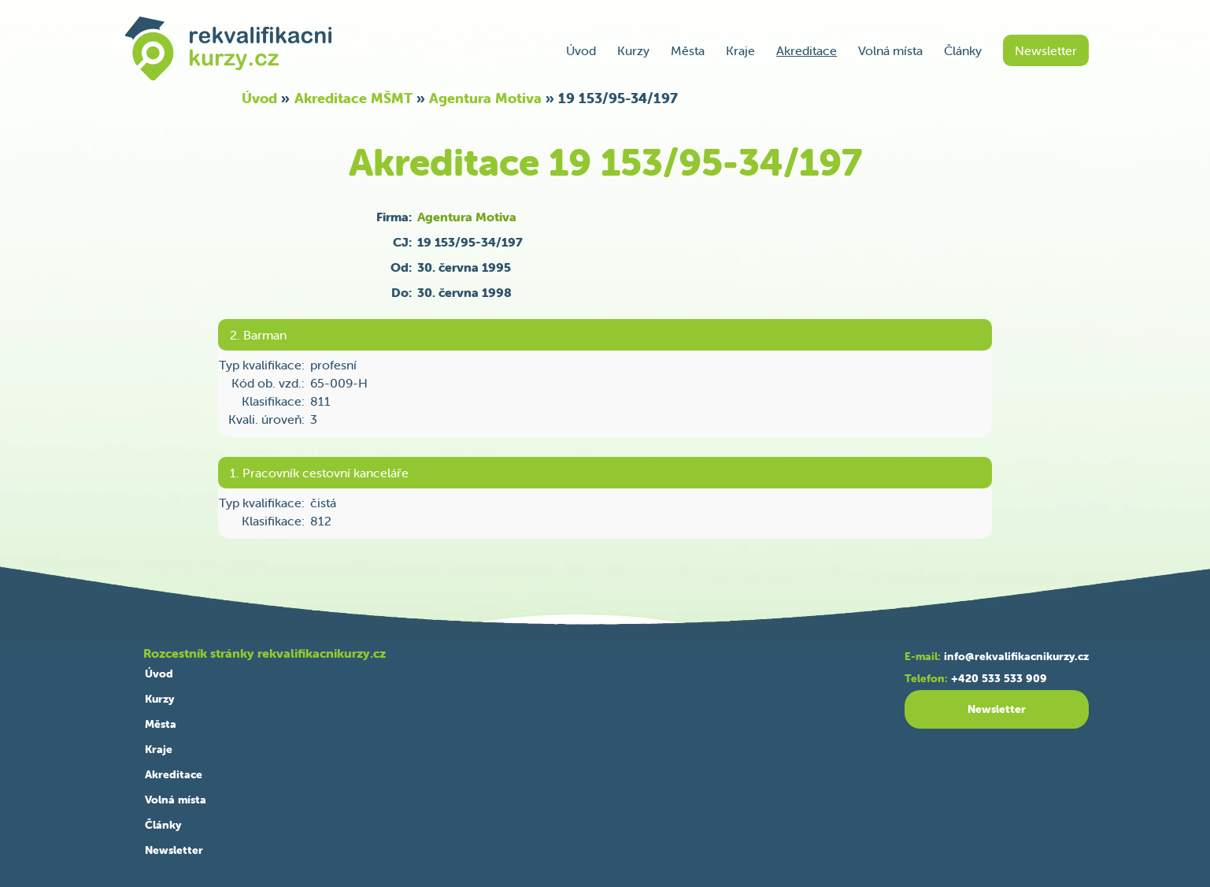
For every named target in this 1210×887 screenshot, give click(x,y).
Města (688, 50)
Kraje (740, 50)
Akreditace (806, 50)
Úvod (581, 50)
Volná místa (890, 50)
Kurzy (633, 50)
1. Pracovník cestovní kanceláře (319, 473)
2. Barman (258, 335)
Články (963, 50)
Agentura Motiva (485, 98)
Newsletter (1046, 50)
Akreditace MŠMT (353, 98)
